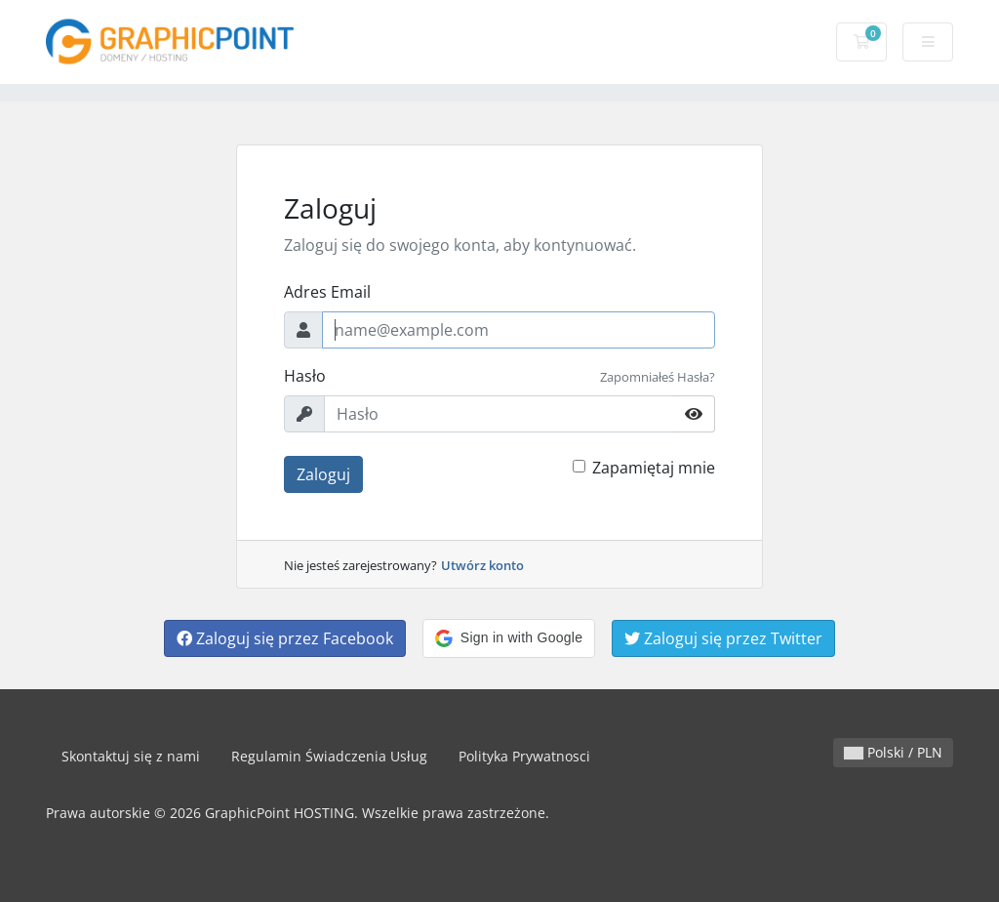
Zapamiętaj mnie (653, 467)
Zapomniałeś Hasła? (657, 377)
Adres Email (327, 292)
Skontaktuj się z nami (130, 756)
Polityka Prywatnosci (524, 756)
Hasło (305, 376)
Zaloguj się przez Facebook (285, 638)
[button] (508, 638)
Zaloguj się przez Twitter (723, 638)
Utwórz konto (482, 565)
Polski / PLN (893, 752)
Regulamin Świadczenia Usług (329, 756)
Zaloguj (323, 474)
